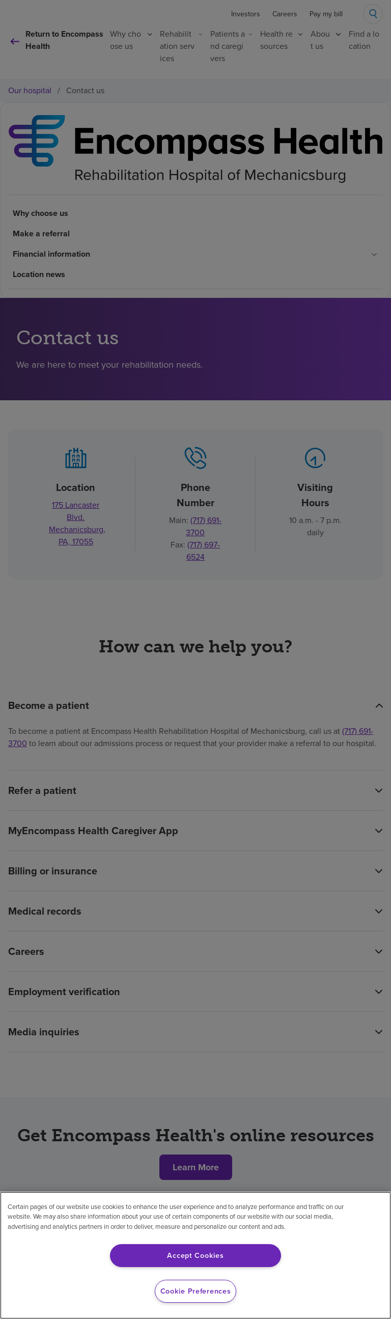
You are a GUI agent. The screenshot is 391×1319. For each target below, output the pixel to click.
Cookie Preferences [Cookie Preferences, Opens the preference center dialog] (195, 1291)
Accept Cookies (195, 1255)
